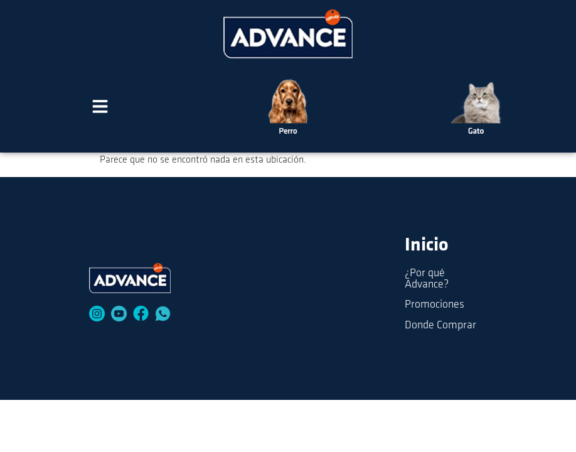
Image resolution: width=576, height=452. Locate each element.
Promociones (434, 305)
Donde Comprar (440, 325)
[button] (100, 109)
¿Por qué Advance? (427, 279)
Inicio (427, 246)
